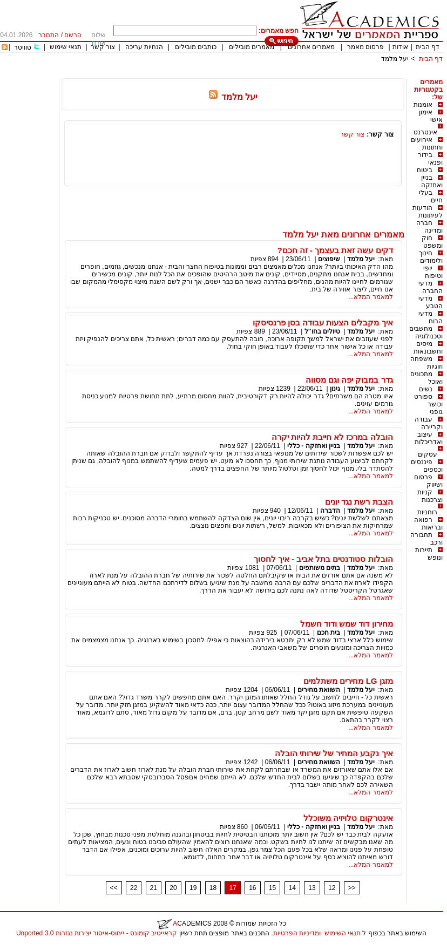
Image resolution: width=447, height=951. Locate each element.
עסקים (427, 454)
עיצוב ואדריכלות (429, 438)
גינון (335, 388)
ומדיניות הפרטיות (297, 933)
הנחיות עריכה (144, 47)
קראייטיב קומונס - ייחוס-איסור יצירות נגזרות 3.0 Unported (96, 933)
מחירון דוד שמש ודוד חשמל (346, 623)
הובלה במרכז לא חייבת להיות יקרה (332, 436)
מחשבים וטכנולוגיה (426, 332)
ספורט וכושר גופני (428, 404)
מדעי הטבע (430, 302)
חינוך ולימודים (431, 256)
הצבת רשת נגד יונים (359, 501)
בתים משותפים (319, 568)
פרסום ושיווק (428, 480)
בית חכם (328, 632)
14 (292, 888)
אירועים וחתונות (427, 143)
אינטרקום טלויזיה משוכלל (347, 818)
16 (252, 888)
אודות (400, 47)
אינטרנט (425, 132)
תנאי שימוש (66, 47)
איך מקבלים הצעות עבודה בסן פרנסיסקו (323, 322)
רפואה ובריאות (428, 523)
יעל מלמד (395, 59)
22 (133, 888)
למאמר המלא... (370, 297)
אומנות (423, 104)
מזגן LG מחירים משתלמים (347, 680)
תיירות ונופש (429, 553)
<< (114, 888)
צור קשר (103, 47)
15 (272, 888)
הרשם (73, 35)
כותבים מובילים (195, 47)
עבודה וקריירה (429, 423)
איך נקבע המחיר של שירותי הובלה (334, 753)
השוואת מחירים (318, 690)
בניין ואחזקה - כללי (313, 446)
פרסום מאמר (365, 47)
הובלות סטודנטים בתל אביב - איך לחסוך (323, 558)
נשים (425, 389)
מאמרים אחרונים (311, 47)
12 (331, 888)
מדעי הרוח (430, 317)
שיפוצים (329, 259)
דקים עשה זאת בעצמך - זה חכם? (334, 250)
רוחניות (427, 512)
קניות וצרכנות (430, 496)
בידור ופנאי (430, 158)
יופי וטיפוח (433, 272)
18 (212, 888)
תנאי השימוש (342, 933)
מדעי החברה (430, 287)
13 (311, 888)
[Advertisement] (246, 74)
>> (352, 888)
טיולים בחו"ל (322, 331)
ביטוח (424, 170)
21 (153, 888)
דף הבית (427, 47)
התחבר (48, 35)
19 (193, 888)
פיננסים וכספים (427, 465)
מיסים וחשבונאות (428, 347)
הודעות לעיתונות (427, 211)
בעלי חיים (431, 196)
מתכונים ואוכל (426, 377)
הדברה (330, 510)
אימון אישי (431, 116)
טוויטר (22, 47)
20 (173, 888)
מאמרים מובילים (251, 47)
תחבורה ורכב (426, 538)
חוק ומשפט (432, 241)
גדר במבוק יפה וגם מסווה (349, 379)
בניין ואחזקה (432, 181)
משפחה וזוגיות (426, 362)
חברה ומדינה (429, 226)
